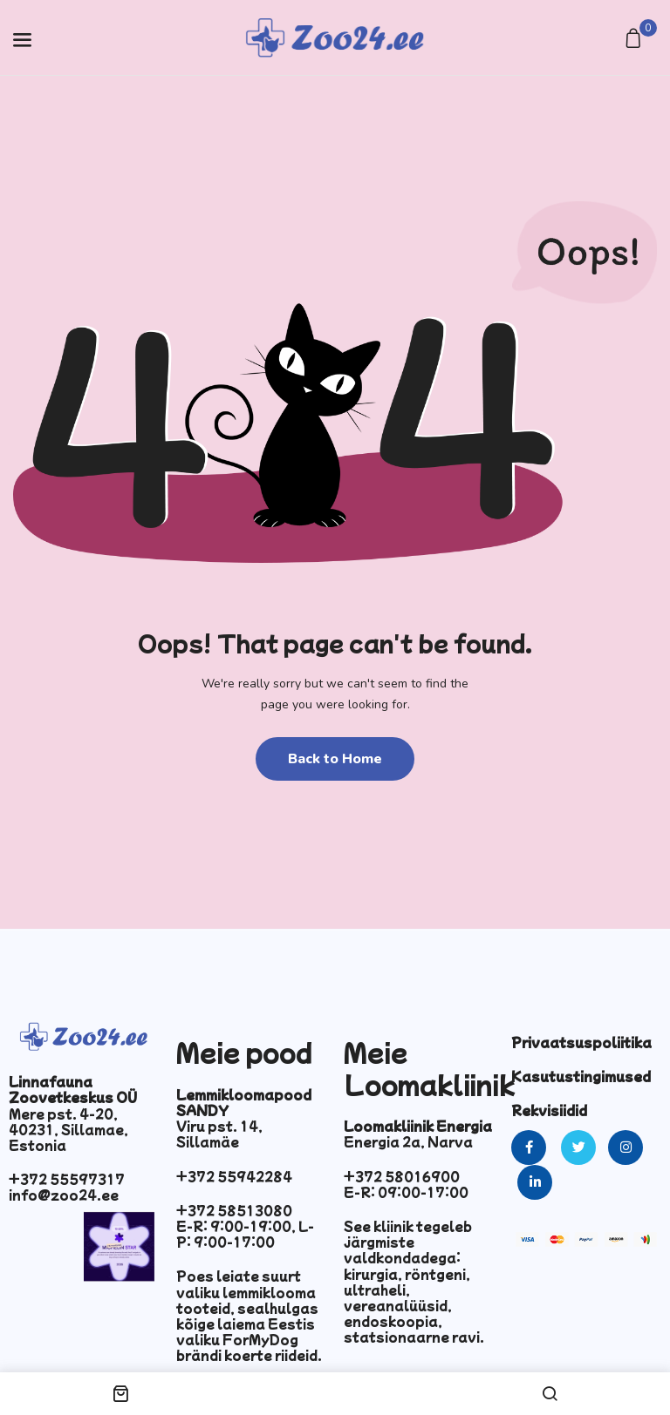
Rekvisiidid (549, 1110)
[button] (635, 39)
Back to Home (335, 758)
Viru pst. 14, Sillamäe (219, 1133)
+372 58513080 (234, 1210)
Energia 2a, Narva (408, 1141)
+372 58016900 (402, 1176)
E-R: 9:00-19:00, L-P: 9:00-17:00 (245, 1233)
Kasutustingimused (581, 1076)
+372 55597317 (67, 1179)
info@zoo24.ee (64, 1194)
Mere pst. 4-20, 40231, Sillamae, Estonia (68, 1129)
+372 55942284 (234, 1176)
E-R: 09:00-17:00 (406, 1192)
